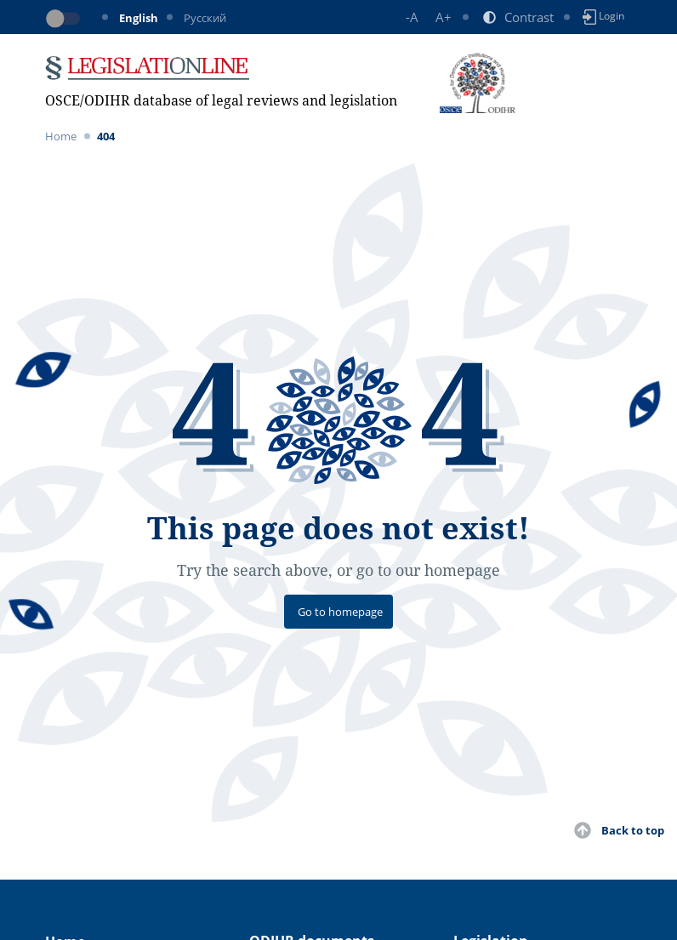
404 (106, 136)
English (138, 18)
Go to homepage (340, 611)
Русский (205, 18)
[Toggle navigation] (573, 83)
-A (412, 17)
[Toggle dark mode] (66, 19)
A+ (443, 17)
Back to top (632, 830)
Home (61, 136)
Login (603, 17)
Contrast (529, 17)
